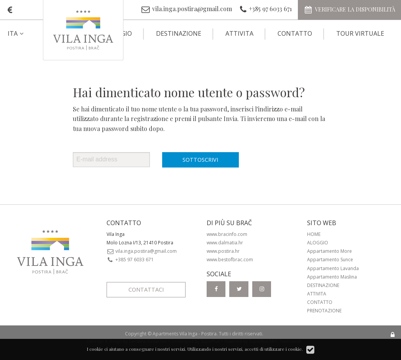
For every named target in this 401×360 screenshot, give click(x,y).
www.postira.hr (223, 251)
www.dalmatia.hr (225, 242)
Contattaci (146, 289)
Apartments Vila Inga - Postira (185, 333)
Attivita (239, 33)
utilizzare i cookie (283, 349)
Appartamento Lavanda (333, 268)
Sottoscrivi (200, 159)
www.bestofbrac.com (230, 259)
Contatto (295, 33)
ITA (17, 33)
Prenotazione (324, 310)
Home (313, 234)
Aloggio (317, 242)
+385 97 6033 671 (130, 259)
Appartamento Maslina (332, 277)
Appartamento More (329, 251)
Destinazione (178, 33)
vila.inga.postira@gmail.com (142, 251)
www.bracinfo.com (227, 234)
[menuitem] (22, 33)
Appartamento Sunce (330, 259)
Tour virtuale (360, 33)
